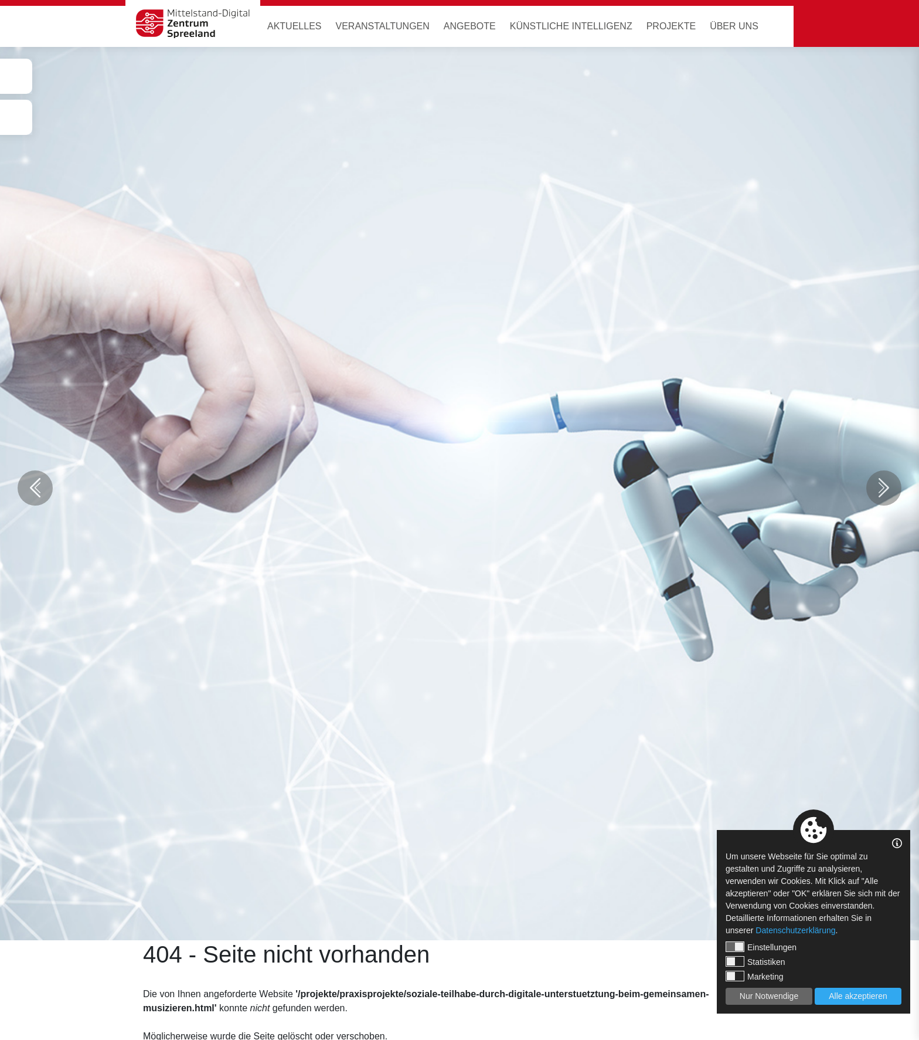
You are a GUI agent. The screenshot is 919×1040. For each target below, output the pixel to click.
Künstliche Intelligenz (571, 26)
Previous (35, 488)
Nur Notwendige (769, 996)
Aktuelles (294, 26)
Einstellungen (761, 946)
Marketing (754, 976)
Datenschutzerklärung (795, 930)
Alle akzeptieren (858, 996)
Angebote (470, 26)
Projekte (671, 26)
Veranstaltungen (382, 26)
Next (883, 488)
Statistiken (755, 961)
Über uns (734, 26)
